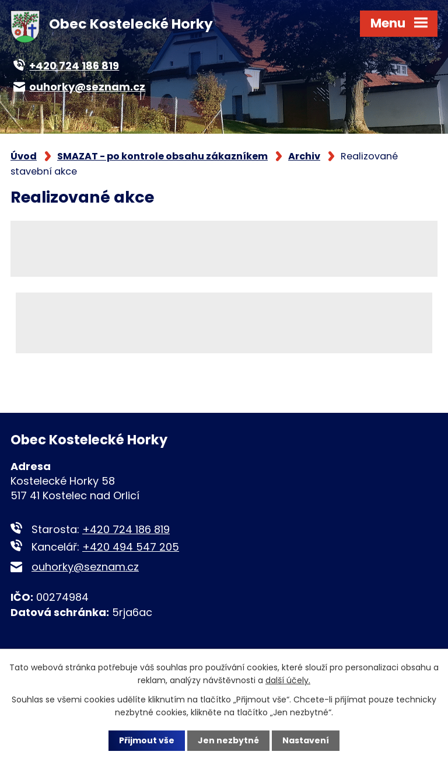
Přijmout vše (146, 740)
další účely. (287, 680)
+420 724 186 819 (126, 529)
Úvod (23, 156)
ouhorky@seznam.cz (85, 566)
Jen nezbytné (228, 740)
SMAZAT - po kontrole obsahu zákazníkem (162, 156)
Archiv (304, 156)
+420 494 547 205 (130, 547)
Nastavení (305, 740)
